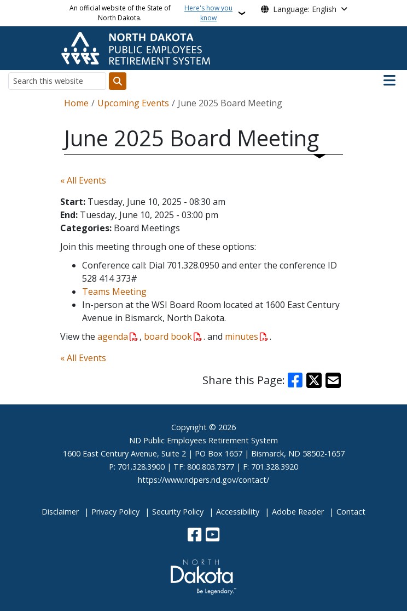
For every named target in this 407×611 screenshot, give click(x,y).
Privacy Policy (115, 511)
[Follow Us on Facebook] (194, 535)
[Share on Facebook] (295, 380)
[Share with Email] (333, 380)
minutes (241, 336)
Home (76, 103)
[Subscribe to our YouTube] (212, 535)
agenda (112, 336)
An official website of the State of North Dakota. (152, 13)
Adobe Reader (298, 511)
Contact (350, 511)
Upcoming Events (133, 103)
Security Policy (177, 511)
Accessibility (237, 511)
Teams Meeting (114, 291)
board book (168, 336)
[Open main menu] (389, 80)
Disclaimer (60, 511)
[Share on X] (314, 380)
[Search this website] (57, 80)
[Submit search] (117, 81)
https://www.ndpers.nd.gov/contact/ (203, 480)
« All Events (83, 180)
